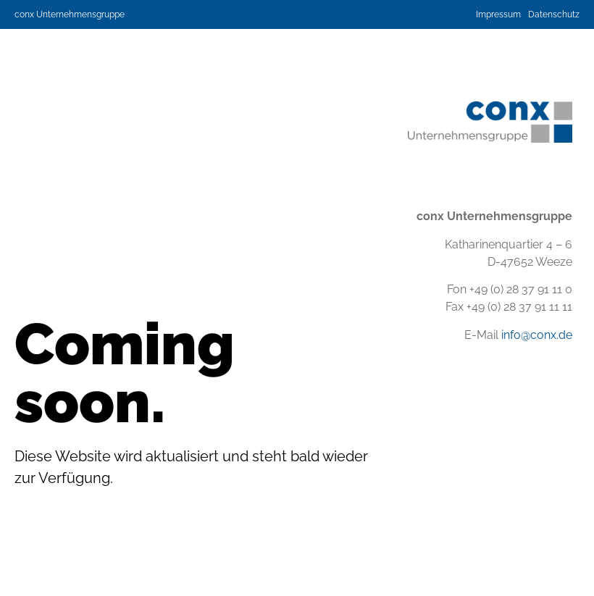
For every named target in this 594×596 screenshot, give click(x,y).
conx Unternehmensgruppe (69, 14)
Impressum (498, 14)
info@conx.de (536, 335)
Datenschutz (554, 14)
